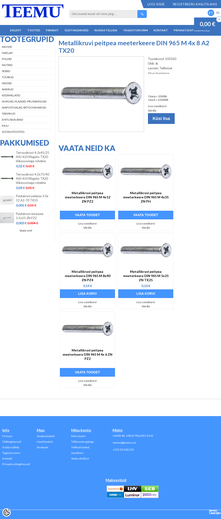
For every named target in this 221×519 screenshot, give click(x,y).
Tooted (33, 30)
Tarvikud (8, 113)
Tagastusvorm (135, 30)
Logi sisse (156, 4)
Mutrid (7, 65)
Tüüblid (8, 77)
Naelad (7, 53)
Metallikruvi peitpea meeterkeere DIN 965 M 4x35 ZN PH (146, 197)
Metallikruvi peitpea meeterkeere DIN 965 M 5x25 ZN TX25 (146, 276)
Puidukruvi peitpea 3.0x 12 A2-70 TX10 (32, 198)
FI (218, 13)
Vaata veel (25, 230)
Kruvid (7, 47)
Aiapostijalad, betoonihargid (24, 107)
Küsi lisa (161, 118)
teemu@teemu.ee (124, 442)
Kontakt (161, 30)
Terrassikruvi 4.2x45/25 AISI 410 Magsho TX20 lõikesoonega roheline (32, 157)
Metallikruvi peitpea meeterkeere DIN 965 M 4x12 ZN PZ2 (87, 197)
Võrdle (152, 110)
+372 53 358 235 (123, 449)
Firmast (52, 30)
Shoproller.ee (215, 512)
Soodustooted (13, 131)
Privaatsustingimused (192, 30)
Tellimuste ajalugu (82, 441)
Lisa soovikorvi (157, 106)
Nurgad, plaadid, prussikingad (24, 101)
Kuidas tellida (105, 30)
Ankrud (7, 89)
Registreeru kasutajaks (195, 4)
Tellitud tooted (80, 447)
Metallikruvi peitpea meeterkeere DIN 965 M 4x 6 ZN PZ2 (87, 354)
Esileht (16, 30)
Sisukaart (42, 447)
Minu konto (78, 436)
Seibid (6, 71)
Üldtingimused (76, 30)
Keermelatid (11, 95)
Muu (5, 125)
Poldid (7, 59)
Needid (7, 83)
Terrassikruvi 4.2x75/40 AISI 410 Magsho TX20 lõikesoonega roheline (32, 178)
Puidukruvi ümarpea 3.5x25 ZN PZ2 (29, 216)
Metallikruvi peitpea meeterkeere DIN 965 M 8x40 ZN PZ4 (87, 276)
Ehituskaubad (12, 119)
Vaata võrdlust (80, 458)
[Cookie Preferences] (6, 512)
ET (211, 13)
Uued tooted (45, 441)
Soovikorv (77, 453)
